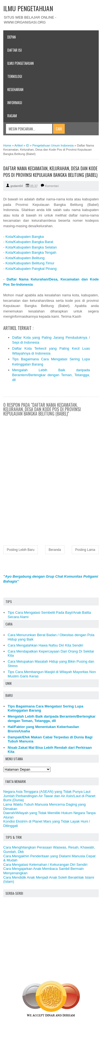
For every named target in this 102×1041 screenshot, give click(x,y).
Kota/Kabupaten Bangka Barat (29, 242)
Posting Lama (85, 550)
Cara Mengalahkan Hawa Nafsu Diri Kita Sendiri (45, 645)
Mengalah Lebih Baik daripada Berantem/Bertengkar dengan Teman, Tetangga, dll (51, 375)
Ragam (12, 115)
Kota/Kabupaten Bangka (24, 237)
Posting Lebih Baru (20, 550)
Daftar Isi (14, 50)
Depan (11, 37)
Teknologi (14, 76)
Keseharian (15, 89)
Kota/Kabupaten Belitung (25, 258)
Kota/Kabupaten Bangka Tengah (30, 252)
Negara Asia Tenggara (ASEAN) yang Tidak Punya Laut (47, 791)
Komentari (52, 186)
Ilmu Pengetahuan (20, 63)
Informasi (14, 102)
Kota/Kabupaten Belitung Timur (29, 263)
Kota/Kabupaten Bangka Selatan (31, 247)
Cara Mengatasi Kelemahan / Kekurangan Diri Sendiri (45, 864)
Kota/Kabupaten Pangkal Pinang (31, 269)
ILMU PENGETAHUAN (28, 8)
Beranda (55, 550)
